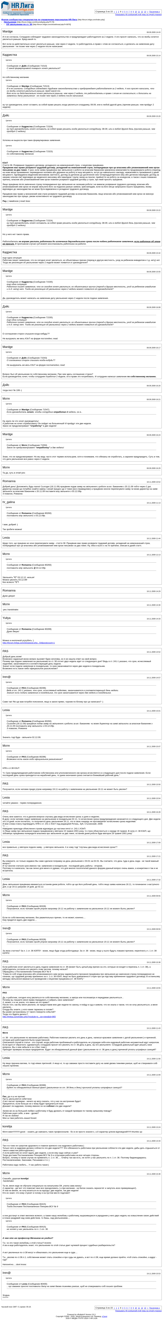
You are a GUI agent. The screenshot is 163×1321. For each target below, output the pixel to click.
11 (139, 12)
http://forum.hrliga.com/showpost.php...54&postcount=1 (29, 643)
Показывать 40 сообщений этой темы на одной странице (138, 14)
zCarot (104, 1316)
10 (136, 12)
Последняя (154, 12)
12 (142, 12)
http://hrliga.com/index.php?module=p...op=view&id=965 (29, 1016)
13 (145, 12)
